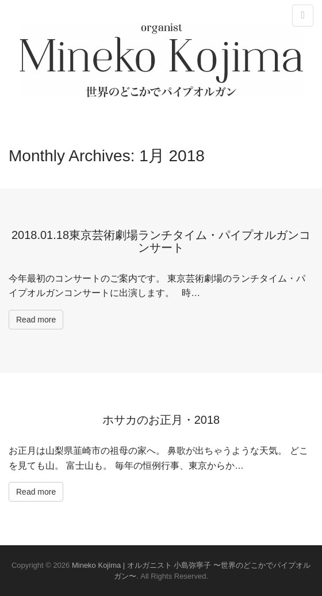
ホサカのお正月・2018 (161, 419)
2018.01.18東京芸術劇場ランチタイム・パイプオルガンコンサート (161, 241)
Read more (36, 319)
